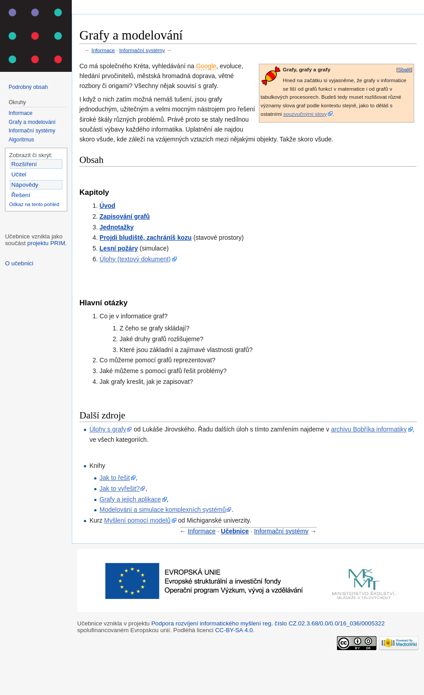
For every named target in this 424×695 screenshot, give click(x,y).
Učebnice (235, 531)
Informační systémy (142, 50)
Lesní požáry (119, 248)
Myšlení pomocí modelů (137, 520)
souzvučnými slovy (305, 114)
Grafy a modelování (32, 122)
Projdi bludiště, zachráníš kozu (146, 237)
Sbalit (404, 69)
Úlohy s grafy (107, 429)
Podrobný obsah (28, 87)
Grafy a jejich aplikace (130, 499)
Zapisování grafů (125, 216)
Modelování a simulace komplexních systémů (163, 509)
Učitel (18, 174)
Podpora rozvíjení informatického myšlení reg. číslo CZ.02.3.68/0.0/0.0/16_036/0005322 (268, 623)
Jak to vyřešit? (120, 488)
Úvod (107, 205)
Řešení (20, 195)
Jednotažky (117, 227)
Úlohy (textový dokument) (135, 259)
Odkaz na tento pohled (34, 204)
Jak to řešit (115, 477)
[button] (404, 70)
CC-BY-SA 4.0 (234, 630)
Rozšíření (24, 164)
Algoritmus (21, 139)
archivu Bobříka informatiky (369, 429)
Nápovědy (24, 184)
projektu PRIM (46, 243)
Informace (103, 50)
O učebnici (19, 263)
